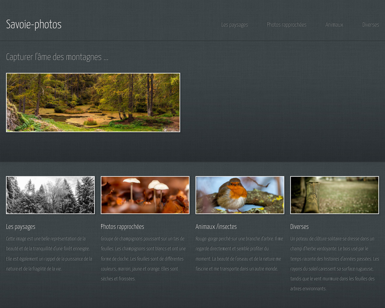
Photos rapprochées (286, 25)
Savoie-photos (34, 25)
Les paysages (234, 25)
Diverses (370, 25)
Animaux (334, 25)
